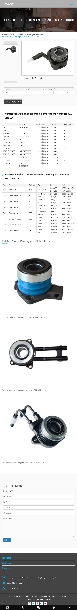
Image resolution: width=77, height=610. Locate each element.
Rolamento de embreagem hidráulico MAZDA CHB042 (24, 390)
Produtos (12, 35)
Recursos (6, 568)
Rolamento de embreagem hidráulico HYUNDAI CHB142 (24, 463)
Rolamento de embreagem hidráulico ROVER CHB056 (23, 317)
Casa (6, 35)
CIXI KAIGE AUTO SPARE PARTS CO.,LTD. (36, 596)
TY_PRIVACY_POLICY (42, 599)
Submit (7, 540)
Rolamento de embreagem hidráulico (30, 35)
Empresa (6, 563)
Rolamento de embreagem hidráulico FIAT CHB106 (21, 37)
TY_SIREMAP (28, 599)
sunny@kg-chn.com (12, 583)
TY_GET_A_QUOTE (13, 102)
